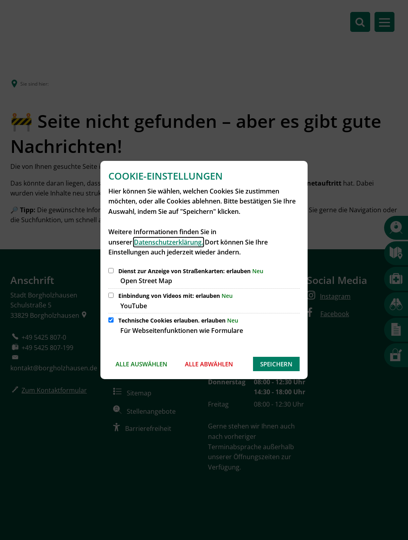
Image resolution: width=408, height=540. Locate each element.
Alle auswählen (141, 364)
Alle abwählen (209, 364)
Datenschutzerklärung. (168, 242)
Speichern (276, 364)
